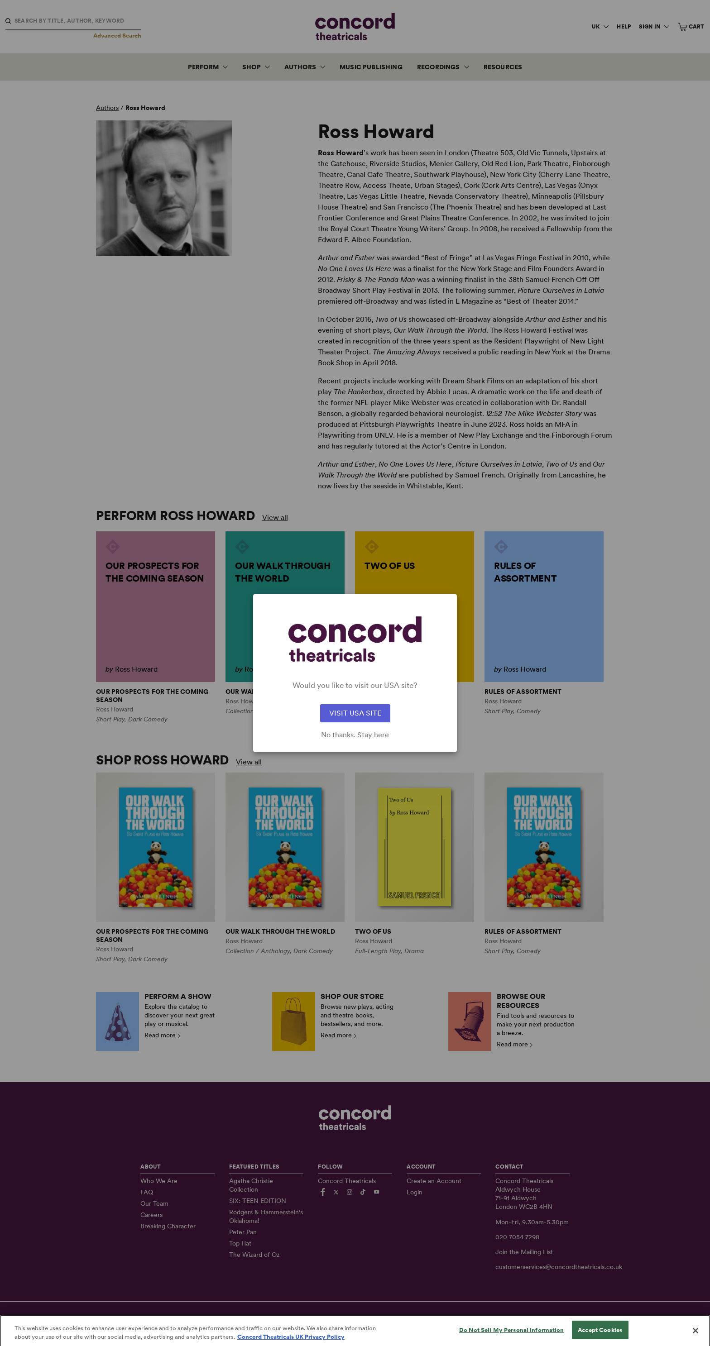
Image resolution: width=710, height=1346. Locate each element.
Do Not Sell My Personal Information (511, 1336)
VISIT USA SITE (355, 713)
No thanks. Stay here (355, 735)
